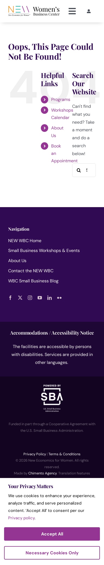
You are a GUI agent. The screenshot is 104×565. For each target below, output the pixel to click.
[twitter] (20, 297)
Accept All (52, 534)
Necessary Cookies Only (52, 553)
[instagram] (30, 297)
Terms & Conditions (64, 454)
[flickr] (59, 297)
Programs (60, 99)
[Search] (79, 170)
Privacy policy (21, 518)
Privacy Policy (34, 454)
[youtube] (40, 297)
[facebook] (10, 297)
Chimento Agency (42, 473)
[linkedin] (49, 297)
